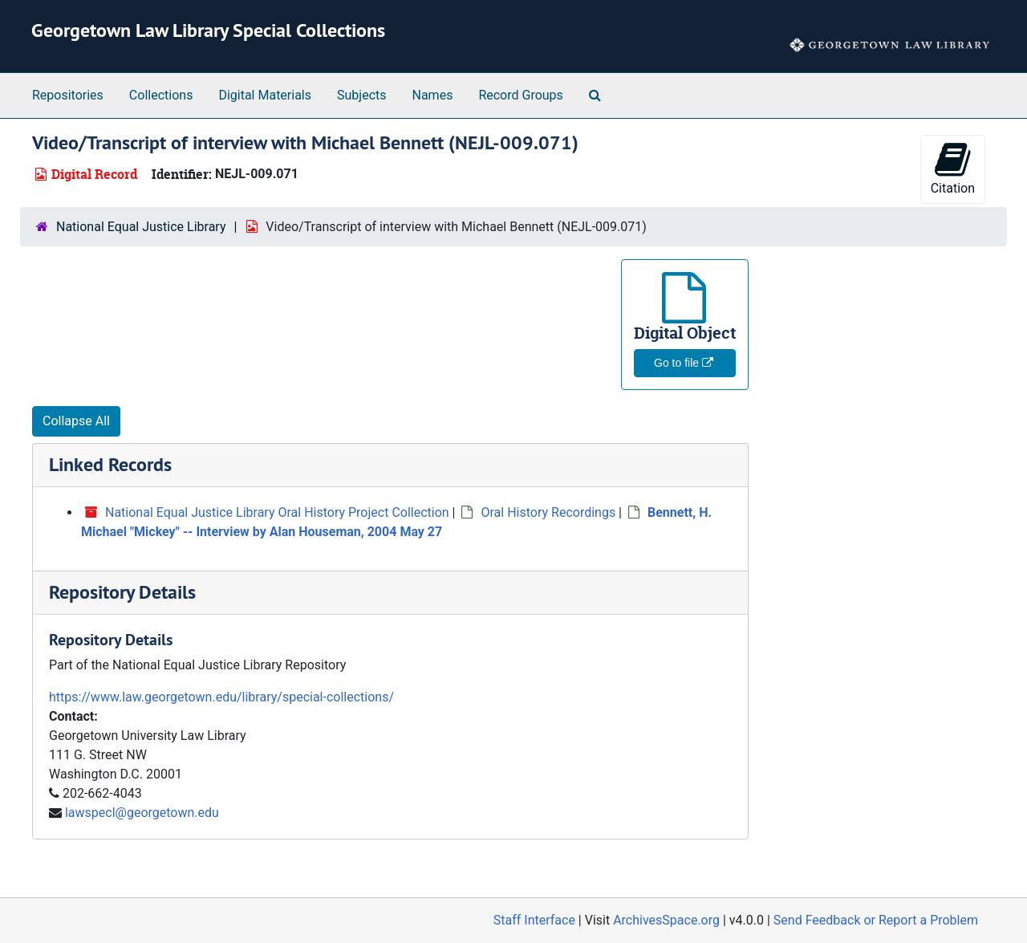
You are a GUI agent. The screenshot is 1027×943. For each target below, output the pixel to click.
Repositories (68, 95)
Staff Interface (534, 920)
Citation (953, 168)
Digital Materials (264, 95)
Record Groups (520, 95)
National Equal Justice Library (140, 226)
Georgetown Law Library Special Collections (208, 30)
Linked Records (110, 464)
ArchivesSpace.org (666, 920)
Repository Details (122, 591)
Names (432, 95)
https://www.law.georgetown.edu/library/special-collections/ (221, 697)
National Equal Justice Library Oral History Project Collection (277, 512)
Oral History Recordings (548, 512)
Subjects (361, 95)
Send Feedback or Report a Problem (875, 920)
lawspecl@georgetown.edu (142, 812)
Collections (161, 95)
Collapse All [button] (76, 421)
